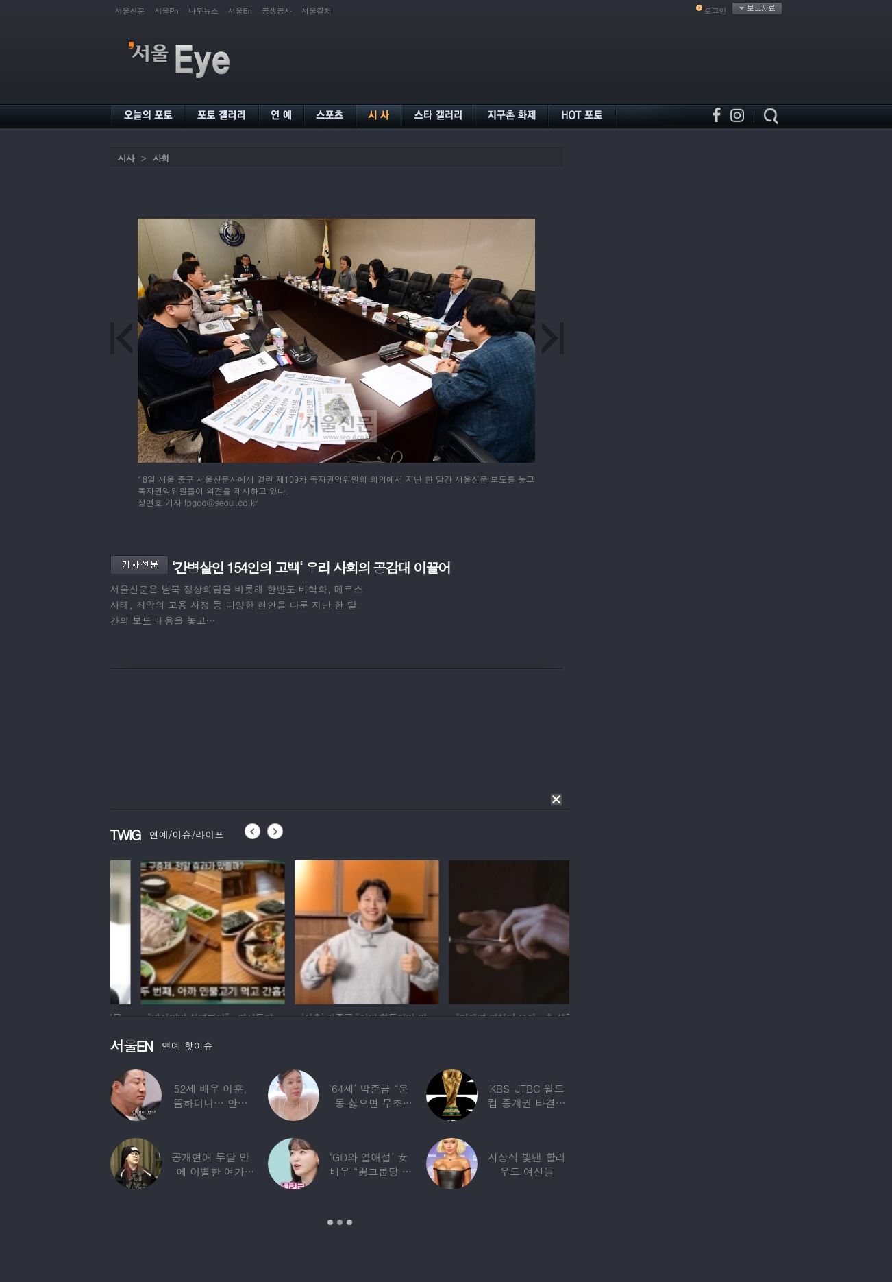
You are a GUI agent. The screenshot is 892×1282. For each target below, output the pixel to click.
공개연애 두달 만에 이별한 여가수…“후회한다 (210, 1171)
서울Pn (167, 10)
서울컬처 (316, 10)
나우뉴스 (203, 10)
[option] (158, 930)
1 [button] (330, 1222)
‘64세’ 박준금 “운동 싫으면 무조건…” (368, 1102)
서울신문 (130, 10)
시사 (126, 158)
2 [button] (340, 1222)
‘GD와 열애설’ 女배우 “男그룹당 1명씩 (369, 1171)
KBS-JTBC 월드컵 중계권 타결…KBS (527, 1102)
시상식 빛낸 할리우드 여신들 (527, 1164)
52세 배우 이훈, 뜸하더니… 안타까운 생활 (210, 1102)
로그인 (715, 10)
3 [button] (349, 1222)
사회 (161, 158)
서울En (240, 10)
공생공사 (277, 10)
